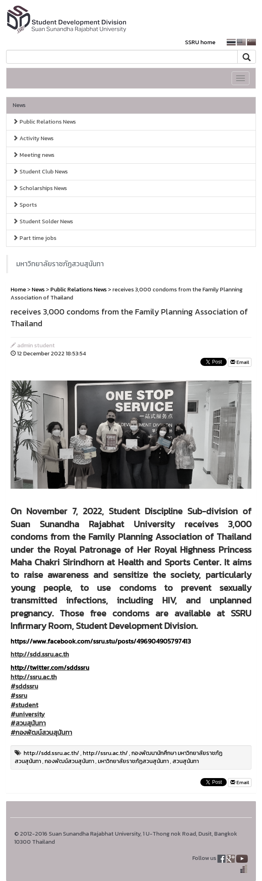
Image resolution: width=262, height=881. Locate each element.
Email (239, 362)
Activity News (33, 138)
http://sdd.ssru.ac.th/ (51, 753)
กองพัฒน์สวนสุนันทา (69, 761)
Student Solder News (43, 221)
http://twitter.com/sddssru (50, 667)
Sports (25, 205)
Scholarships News (40, 188)
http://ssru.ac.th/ (105, 753)
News (19, 105)
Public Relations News (44, 122)
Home (18, 289)
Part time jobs (34, 238)
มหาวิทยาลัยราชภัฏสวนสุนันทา (60, 264)
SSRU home (200, 42)
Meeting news (33, 155)
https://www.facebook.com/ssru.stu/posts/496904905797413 (101, 641)
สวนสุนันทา (185, 761)
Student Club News (40, 171)
